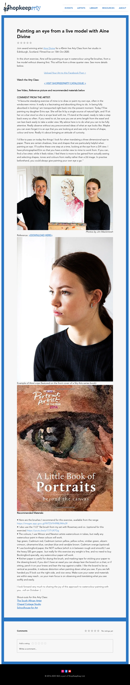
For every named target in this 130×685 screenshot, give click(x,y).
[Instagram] (62, 671)
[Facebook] (66, 671)
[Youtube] (69, 671)
